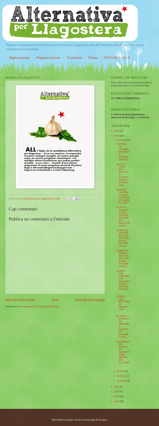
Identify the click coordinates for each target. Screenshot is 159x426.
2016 (117, 131)
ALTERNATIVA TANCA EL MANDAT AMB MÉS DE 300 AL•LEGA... (123, 353)
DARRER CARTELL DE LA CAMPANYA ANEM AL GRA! (123, 196)
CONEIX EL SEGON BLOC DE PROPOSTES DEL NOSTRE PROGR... (123, 258)
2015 (117, 136)
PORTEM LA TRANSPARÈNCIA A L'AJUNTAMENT (123, 152)
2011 (116, 401)
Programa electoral (48, 57)
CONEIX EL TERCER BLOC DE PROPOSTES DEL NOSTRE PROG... (123, 238)
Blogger (103, 419)
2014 (117, 387)
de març (122, 376)
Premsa (93, 57)
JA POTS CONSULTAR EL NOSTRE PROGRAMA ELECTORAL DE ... (123, 216)
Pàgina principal (19, 57)
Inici (55, 300)
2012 (117, 396)
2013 (117, 391)
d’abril (121, 371)
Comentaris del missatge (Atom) (40, 306)
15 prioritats (74, 57)
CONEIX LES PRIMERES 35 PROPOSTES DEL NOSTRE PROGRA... (123, 281)
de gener (122, 380)
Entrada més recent (20, 300)
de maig (121, 140)
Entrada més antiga (90, 300)
